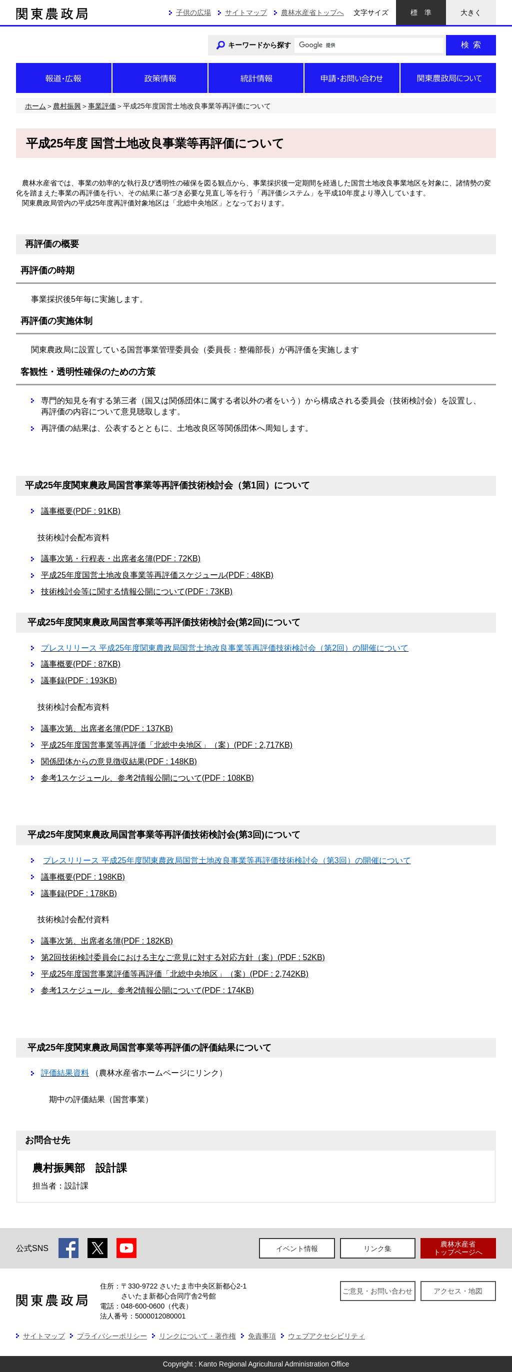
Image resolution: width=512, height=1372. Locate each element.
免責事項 (262, 1336)
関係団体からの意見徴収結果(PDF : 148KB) (119, 761)
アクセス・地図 (458, 1291)
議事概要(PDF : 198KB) (83, 877)
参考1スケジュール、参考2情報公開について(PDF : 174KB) (147, 990)
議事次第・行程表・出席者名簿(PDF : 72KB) (120, 558)
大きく (471, 12)
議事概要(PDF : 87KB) (80, 664)
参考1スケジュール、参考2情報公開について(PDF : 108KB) (147, 778)
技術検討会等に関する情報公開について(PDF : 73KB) (136, 591)
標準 (421, 12)
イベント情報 (297, 1249)
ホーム (35, 106)
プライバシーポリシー (112, 1336)
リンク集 (378, 1249)
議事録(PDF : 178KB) (79, 893)
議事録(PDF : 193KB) (79, 680)
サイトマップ (246, 12)
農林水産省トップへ (312, 12)
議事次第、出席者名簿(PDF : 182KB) (107, 941)
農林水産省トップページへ (458, 1248)
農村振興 (67, 106)
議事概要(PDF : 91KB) (80, 511)
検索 (471, 44)
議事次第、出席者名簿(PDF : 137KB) (107, 728)
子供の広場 (193, 12)
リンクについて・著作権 (197, 1336)
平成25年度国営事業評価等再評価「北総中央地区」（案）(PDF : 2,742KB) (174, 974)
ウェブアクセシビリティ (326, 1336)
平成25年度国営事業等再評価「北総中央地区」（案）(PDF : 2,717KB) (166, 745)
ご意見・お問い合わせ (377, 1291)
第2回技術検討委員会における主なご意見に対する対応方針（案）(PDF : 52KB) (183, 957)
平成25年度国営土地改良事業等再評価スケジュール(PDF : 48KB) (157, 575)
